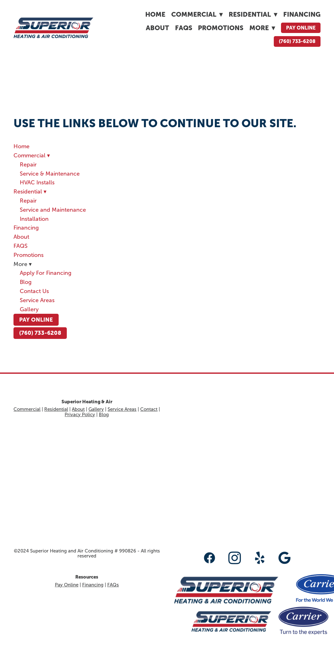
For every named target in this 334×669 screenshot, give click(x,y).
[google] (284, 557)
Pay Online (300, 27)
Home (155, 14)
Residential (253, 14)
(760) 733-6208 (297, 41)
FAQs (113, 584)
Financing (302, 14)
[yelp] (259, 557)
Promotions (220, 27)
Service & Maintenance (50, 174)
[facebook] (209, 557)
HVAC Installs (37, 182)
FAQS (183, 27)
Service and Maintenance (53, 210)
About (157, 27)
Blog (26, 282)
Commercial (197, 14)
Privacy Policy (80, 414)
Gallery (29, 309)
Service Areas (37, 300)
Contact (148, 409)
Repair (28, 164)
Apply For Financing (46, 273)
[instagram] (234, 557)
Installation (34, 219)
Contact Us (34, 291)
